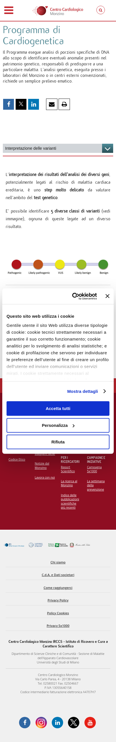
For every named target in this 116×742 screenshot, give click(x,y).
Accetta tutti (58, 408)
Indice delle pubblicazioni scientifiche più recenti (70, 501)
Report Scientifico (68, 469)
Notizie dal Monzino (42, 465)
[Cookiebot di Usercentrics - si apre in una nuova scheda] (73, 296)
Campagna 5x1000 (94, 469)
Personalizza (58, 425)
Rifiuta (58, 441)
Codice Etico (17, 459)
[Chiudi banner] (107, 296)
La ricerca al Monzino (69, 483)
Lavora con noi (45, 477)
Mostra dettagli (82, 391)
